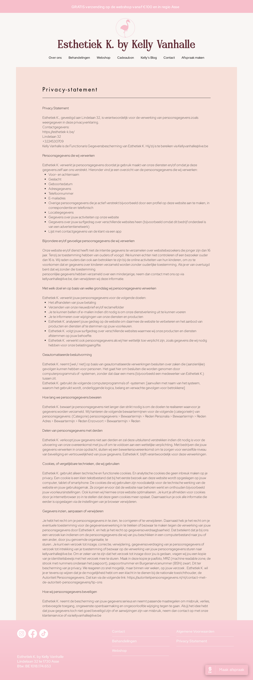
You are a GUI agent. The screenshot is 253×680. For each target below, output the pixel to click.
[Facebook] (32, 633)
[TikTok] (43, 633)
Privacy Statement (191, 641)
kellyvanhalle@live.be (86, 615)
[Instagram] (21, 633)
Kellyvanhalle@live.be (193, 146)
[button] (79, 58)
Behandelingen (124, 641)
